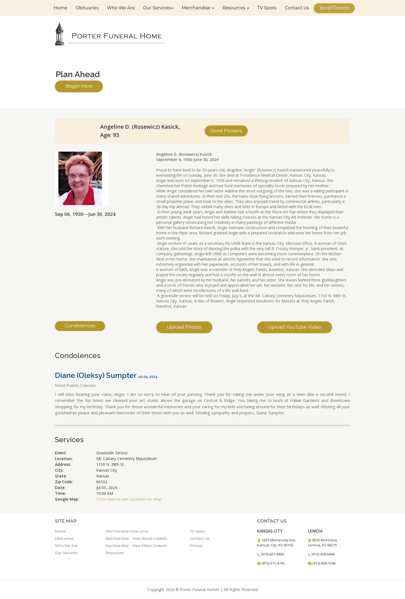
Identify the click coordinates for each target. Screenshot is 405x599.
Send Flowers (334, 7)
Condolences (80, 325)
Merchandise (198, 7)
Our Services (158, 7)
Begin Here (79, 86)
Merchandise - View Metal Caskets (135, 545)
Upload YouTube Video (294, 326)
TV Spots (267, 7)
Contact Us (297, 7)
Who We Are (121, 7)
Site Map (66, 520)
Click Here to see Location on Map (129, 498)
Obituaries (87, 7)
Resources (235, 7)
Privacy (196, 545)
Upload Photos (184, 326)
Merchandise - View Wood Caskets (136, 538)
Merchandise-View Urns (126, 531)
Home (61, 7)
